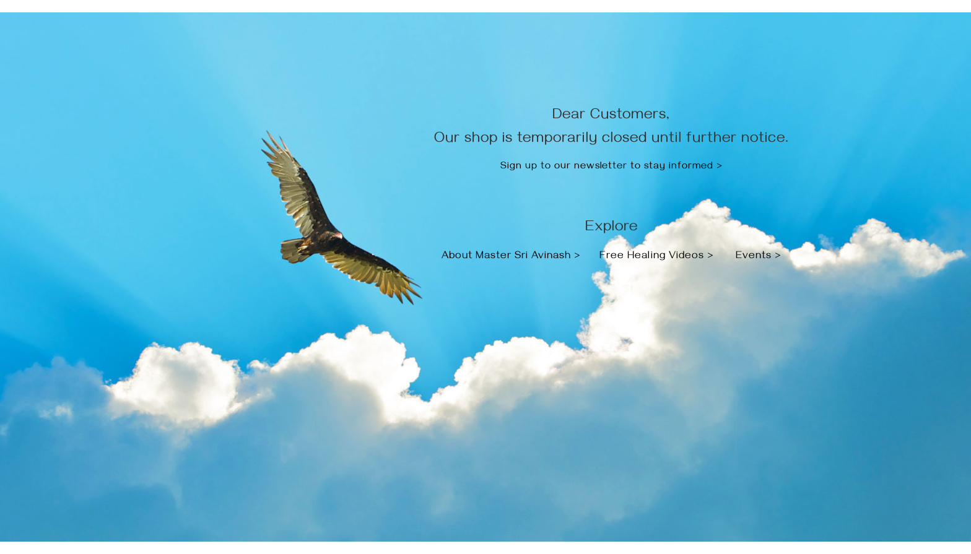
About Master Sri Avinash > (513, 257)
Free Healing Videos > (656, 257)
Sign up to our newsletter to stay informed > (611, 167)
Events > (759, 257)
